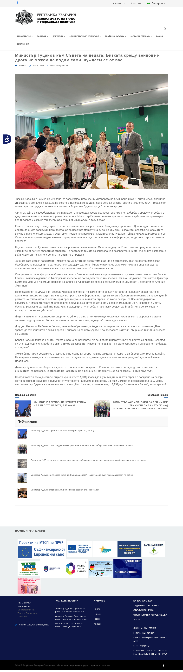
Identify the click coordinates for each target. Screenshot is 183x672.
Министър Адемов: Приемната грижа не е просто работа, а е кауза (63, 432)
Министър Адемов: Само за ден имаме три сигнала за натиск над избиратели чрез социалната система (140, 407)
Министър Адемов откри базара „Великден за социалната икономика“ (65, 491)
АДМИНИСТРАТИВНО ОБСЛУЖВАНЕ (90, 36)
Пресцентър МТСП (59, 68)
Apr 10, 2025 (38, 68)
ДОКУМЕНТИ (61, 36)
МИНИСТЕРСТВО (26, 36)
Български (156, 3)
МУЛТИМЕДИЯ (63, 45)
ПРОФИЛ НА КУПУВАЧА (124, 36)
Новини (22, 68)
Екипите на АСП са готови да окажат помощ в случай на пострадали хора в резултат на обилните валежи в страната (88, 462)
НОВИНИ (49, 45)
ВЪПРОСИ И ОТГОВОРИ (29, 45)
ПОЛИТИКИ (45, 36)
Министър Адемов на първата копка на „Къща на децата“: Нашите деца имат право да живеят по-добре (82, 477)
